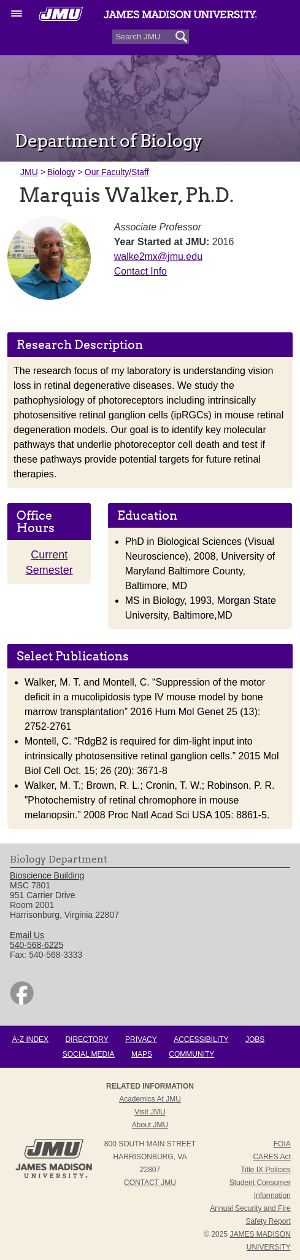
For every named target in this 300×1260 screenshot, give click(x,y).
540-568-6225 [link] (36, 945)
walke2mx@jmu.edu (158, 256)
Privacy (141, 1039)
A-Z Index (30, 1039)
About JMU (150, 1125)
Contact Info (140, 271)
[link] (22, 1002)
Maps (141, 1054)
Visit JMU (149, 1112)
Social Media (89, 1054)
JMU (29, 172)
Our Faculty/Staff (117, 172)
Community (191, 1054)
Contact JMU (150, 1182)
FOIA (282, 1144)
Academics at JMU (150, 1099)
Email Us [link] (27, 935)
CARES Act (271, 1156)
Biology (61, 172)
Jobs (254, 1039)
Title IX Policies (265, 1169)
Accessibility (201, 1039)
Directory (86, 1039)
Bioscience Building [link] (47, 875)
